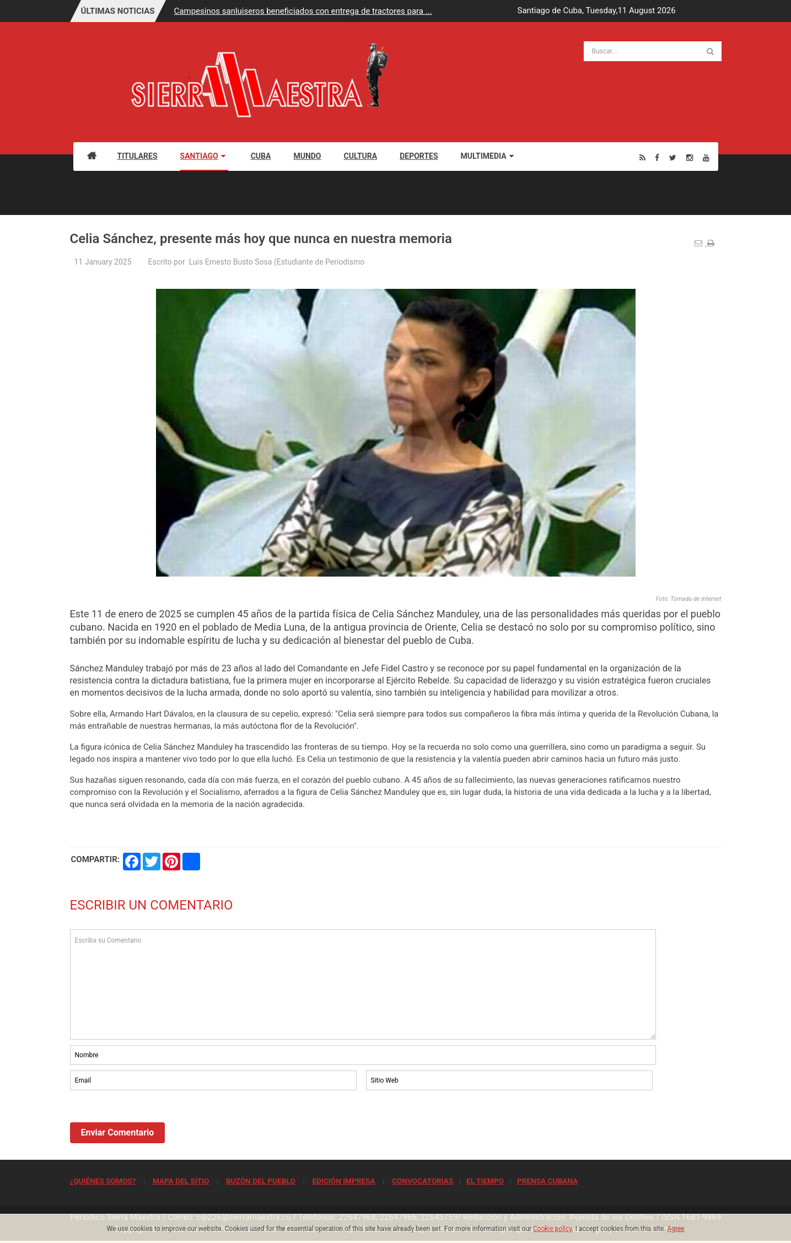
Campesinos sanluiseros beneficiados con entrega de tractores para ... (303, 11)
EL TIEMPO (485, 1180)
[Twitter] (672, 157)
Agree (675, 1229)
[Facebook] (657, 157)
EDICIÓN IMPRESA (343, 1180)
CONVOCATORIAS (422, 1180)
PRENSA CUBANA (547, 1180)
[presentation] (154, 1122)
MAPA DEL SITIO (181, 1180)
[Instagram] (689, 157)
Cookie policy (552, 1229)
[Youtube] (706, 157)
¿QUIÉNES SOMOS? (103, 1180)
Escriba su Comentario (363, 984)
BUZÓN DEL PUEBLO (260, 1180)
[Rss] (642, 157)
